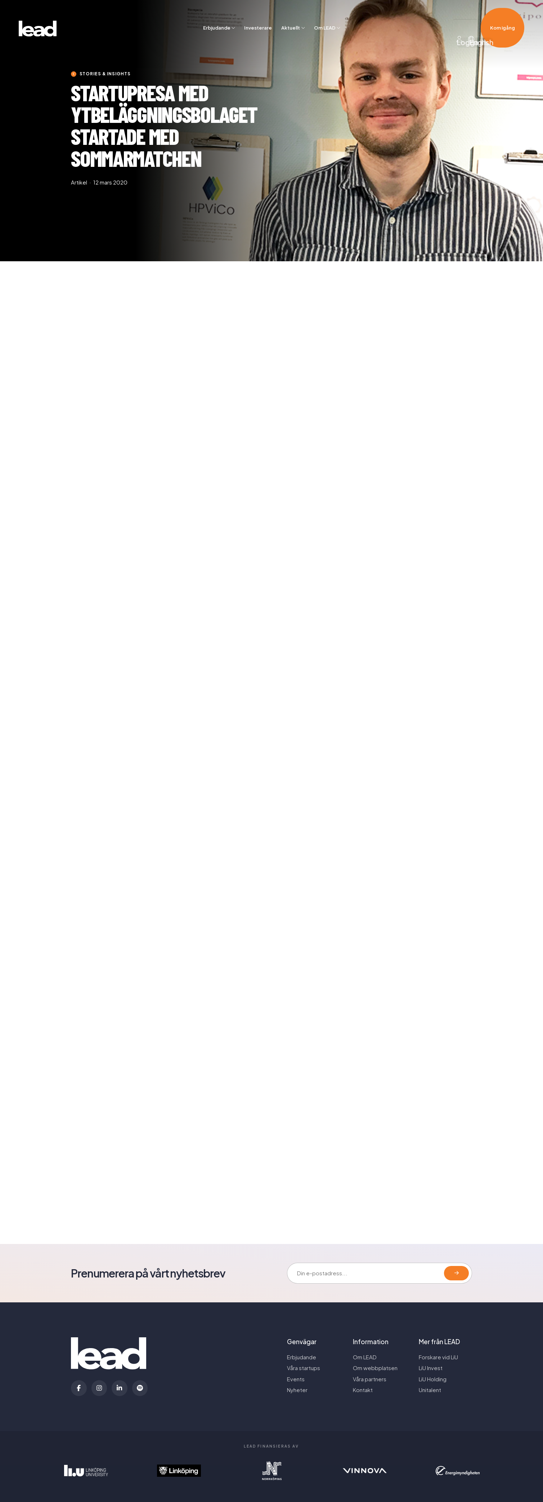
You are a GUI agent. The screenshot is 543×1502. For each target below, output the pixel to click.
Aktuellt (290, 16)
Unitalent (430, 1390)
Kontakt (363, 1390)
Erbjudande (216, 16)
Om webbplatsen (375, 1368)
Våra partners (369, 1379)
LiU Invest (431, 1368)
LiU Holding (432, 1379)
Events (296, 1379)
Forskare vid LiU (438, 1357)
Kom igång (502, 16)
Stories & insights (105, 73)
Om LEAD (325, 16)
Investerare (258, 16)
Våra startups (303, 1368)
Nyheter (297, 1390)
